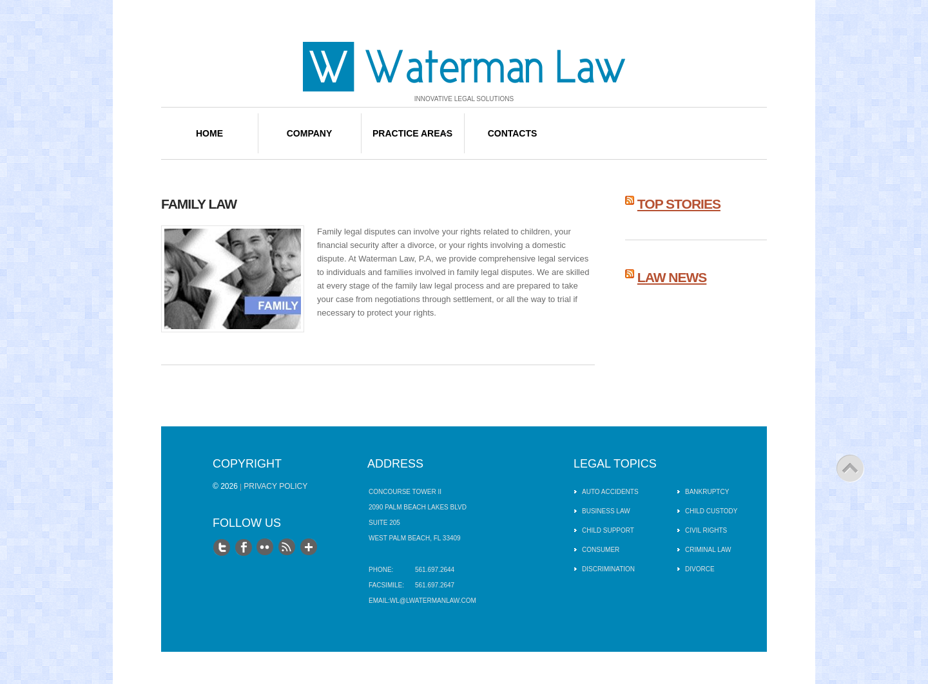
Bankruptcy (707, 491)
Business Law (606, 511)
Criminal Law (708, 549)
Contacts (512, 133)
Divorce (700, 569)
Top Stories (678, 203)
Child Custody (711, 511)
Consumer (600, 549)
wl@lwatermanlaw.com (433, 600)
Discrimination (608, 569)
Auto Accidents (610, 491)
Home (209, 133)
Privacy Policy (275, 486)
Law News (672, 277)
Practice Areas (412, 133)
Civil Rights (706, 530)
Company (310, 133)
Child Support (608, 530)
